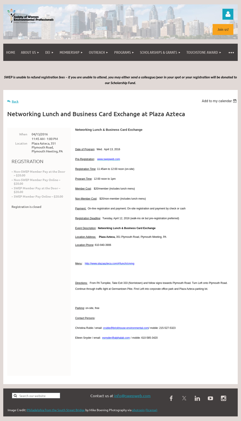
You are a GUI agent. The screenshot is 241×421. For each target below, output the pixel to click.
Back (15, 101)
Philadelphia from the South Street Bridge (56, 388)
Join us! (223, 29)
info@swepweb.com (132, 374)
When (23, 134)
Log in (227, 14)
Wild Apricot (185, 402)
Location (21, 143)
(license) (151, 388)
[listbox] (220, 101)
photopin (138, 388)
